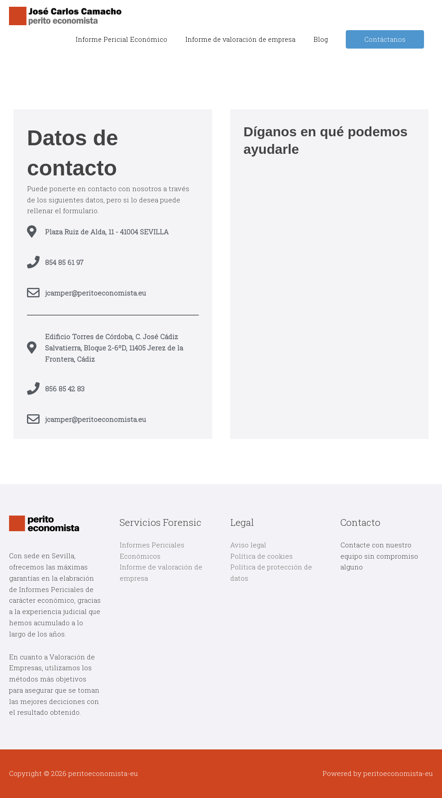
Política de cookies (261, 555)
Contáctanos (385, 39)
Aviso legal (248, 544)
